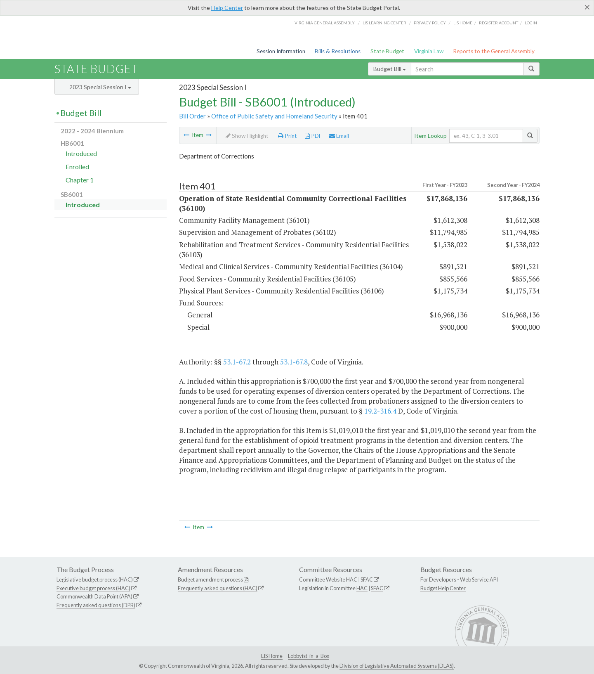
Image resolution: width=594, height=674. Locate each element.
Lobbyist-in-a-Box (308, 656)
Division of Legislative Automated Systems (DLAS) (396, 665)
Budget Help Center (443, 588)
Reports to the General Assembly (494, 51)
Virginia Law (428, 51)
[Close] (587, 7)
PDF (313, 135)
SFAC (367, 579)
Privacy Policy (430, 22)
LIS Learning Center (384, 22)
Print (287, 135)
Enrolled (77, 166)
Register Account (498, 22)
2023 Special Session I (100, 86)
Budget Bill (389, 68)
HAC (351, 579)
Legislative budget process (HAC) (95, 579)
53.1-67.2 (237, 362)
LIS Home (272, 656)
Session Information (281, 51)
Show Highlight (247, 135)
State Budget (387, 51)
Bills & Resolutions (338, 51)
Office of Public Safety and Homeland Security (274, 116)
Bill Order (192, 116)
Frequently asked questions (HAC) (217, 588)
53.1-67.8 (294, 362)
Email (339, 135)
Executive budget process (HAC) (93, 588)
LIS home (462, 22)
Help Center (227, 7)
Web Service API (479, 579)
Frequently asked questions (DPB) (96, 605)
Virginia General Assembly (325, 22)
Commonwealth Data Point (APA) (94, 596)
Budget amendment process (210, 579)
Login (531, 22)
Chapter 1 (80, 180)
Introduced (81, 153)
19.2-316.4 (380, 411)
